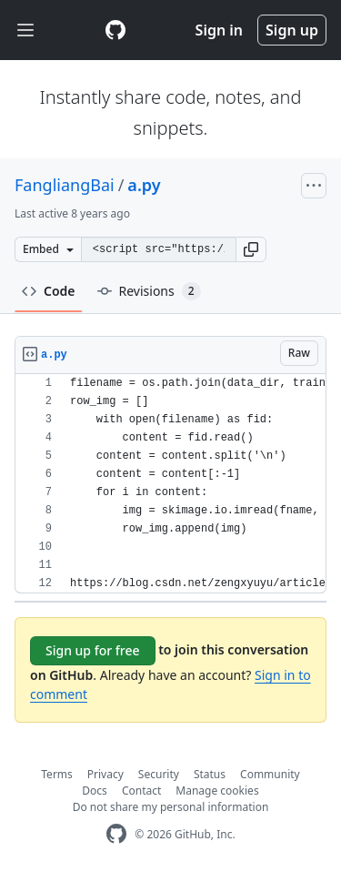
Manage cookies (217, 790)
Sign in (219, 30)
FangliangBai (65, 185)
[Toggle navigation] (25, 30)
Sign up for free (92, 650)
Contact (141, 790)
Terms (57, 774)
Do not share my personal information (171, 807)
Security (158, 774)
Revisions (149, 291)
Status (210, 774)
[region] (170, 483)
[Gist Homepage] (115, 30)
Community (270, 774)
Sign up (292, 30)
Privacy (105, 774)
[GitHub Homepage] (116, 834)
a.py (143, 185)
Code (48, 290)
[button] (251, 249)
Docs (94, 790)
